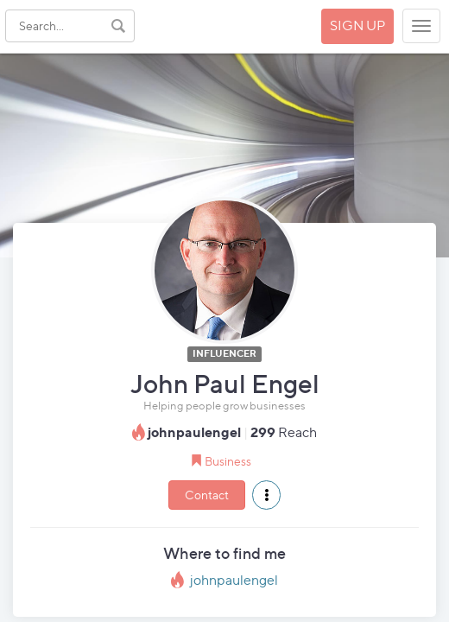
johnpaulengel (234, 580)
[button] (266, 495)
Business (228, 461)
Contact (207, 494)
